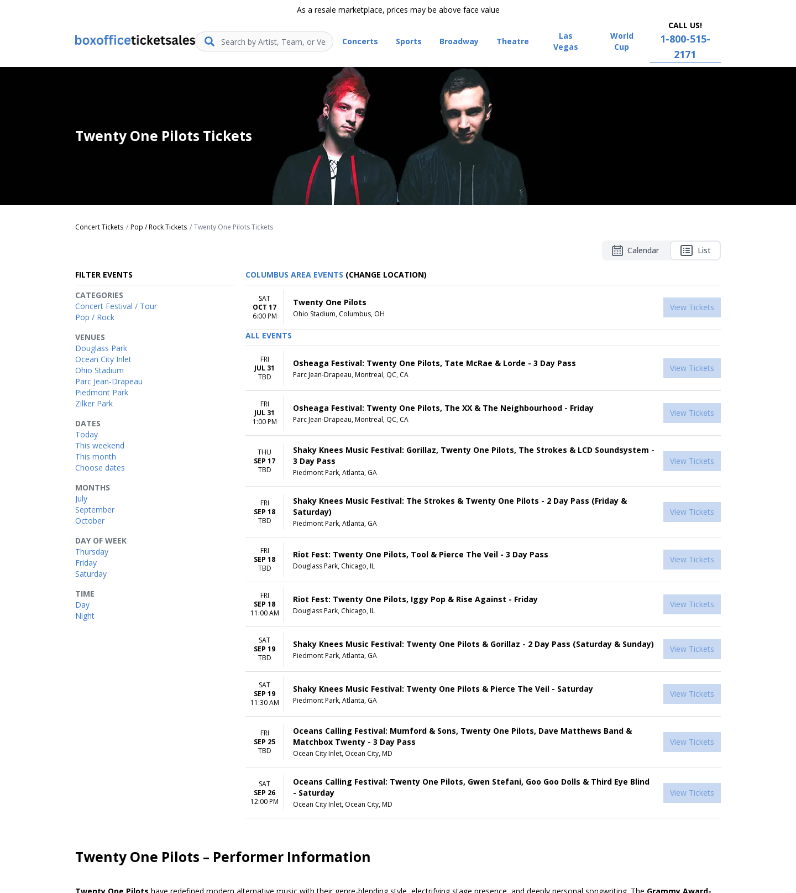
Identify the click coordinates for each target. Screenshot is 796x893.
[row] (483, 307)
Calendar (635, 250)
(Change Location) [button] (386, 274)
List (695, 250)
